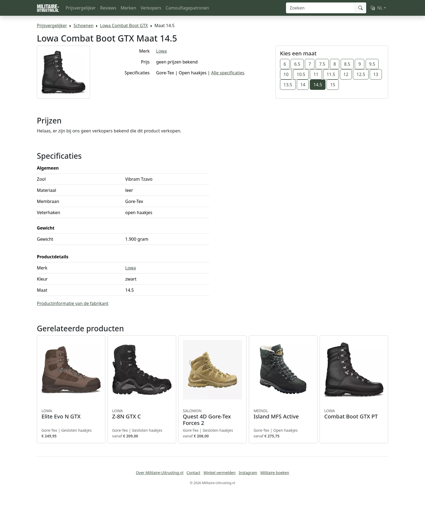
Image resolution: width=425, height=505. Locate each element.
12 (345, 74)
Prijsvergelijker (81, 8)
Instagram (248, 472)
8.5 (347, 64)
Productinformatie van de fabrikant (72, 303)
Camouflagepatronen (187, 8)
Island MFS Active (283, 414)
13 (375, 74)
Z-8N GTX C (142, 414)
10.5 (301, 74)
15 (332, 85)
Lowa (161, 51)
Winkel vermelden (220, 472)
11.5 (331, 74)
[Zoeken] (320, 7)
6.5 (297, 64)
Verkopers (151, 8)
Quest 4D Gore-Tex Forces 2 (212, 417)
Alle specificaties (227, 73)
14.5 (317, 85)
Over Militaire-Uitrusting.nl (159, 472)
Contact (193, 472)
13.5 (288, 85)
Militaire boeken (274, 472)
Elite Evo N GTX (71, 414)
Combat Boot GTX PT (354, 414)
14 (302, 85)
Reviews (108, 8)
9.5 (372, 64)
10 (286, 74)
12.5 (360, 74)
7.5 (322, 64)
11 (315, 74)
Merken (128, 8)
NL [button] (377, 8)
